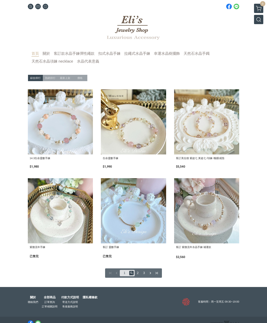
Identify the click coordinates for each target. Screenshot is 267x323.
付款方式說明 (70, 297)
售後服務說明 (70, 306)
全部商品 (50, 297)
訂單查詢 (49, 302)
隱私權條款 (90, 297)
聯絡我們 (33, 302)
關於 (33, 297)
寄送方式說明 (70, 302)
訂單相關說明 (49, 306)
